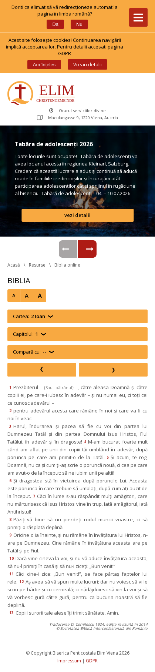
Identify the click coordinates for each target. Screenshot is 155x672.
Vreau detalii (87, 64)
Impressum (69, 661)
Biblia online (67, 265)
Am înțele (44, 64)
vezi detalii (77, 215)
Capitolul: (25, 334)
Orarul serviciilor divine (77, 110)
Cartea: (29, 316)
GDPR (92, 661)
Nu (79, 24)
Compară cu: (29, 352)
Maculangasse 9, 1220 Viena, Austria (77, 117)
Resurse (37, 265)
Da (55, 24)
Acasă (13, 265)
